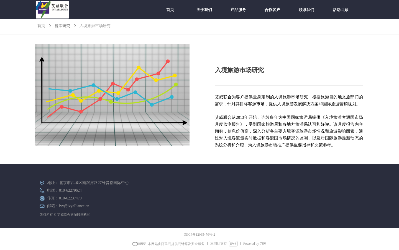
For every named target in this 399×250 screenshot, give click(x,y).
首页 (41, 26)
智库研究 (62, 26)
